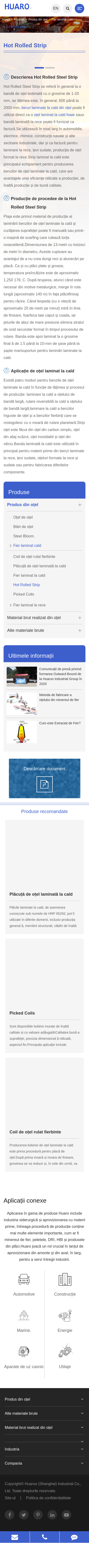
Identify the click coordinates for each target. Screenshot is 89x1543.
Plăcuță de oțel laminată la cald (39, 566)
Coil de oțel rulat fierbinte (34, 557)
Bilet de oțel (23, 527)
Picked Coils (23, 594)
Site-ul (10, 1498)
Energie (65, 1330)
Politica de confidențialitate (48, 1498)
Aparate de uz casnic (24, 1366)
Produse (19, 19)
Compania (44, 1463)
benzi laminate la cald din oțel (46, 108)
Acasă (6, 19)
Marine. (24, 1330)
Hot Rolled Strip (16, 26)
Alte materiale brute (44, 630)
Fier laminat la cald (29, 575)
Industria (44, 1449)
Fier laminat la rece (26, 603)
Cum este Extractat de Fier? (60, 723)
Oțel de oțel (23, 517)
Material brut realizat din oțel (44, 618)
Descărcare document (44, 768)
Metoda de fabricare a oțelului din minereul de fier (59, 697)
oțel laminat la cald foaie (55, 115)
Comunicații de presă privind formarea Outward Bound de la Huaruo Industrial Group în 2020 (60, 676)
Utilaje (65, 1366)
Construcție (65, 1294)
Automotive (24, 1294)
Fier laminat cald (62, 19)
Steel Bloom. (24, 536)
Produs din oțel (37, 19)
